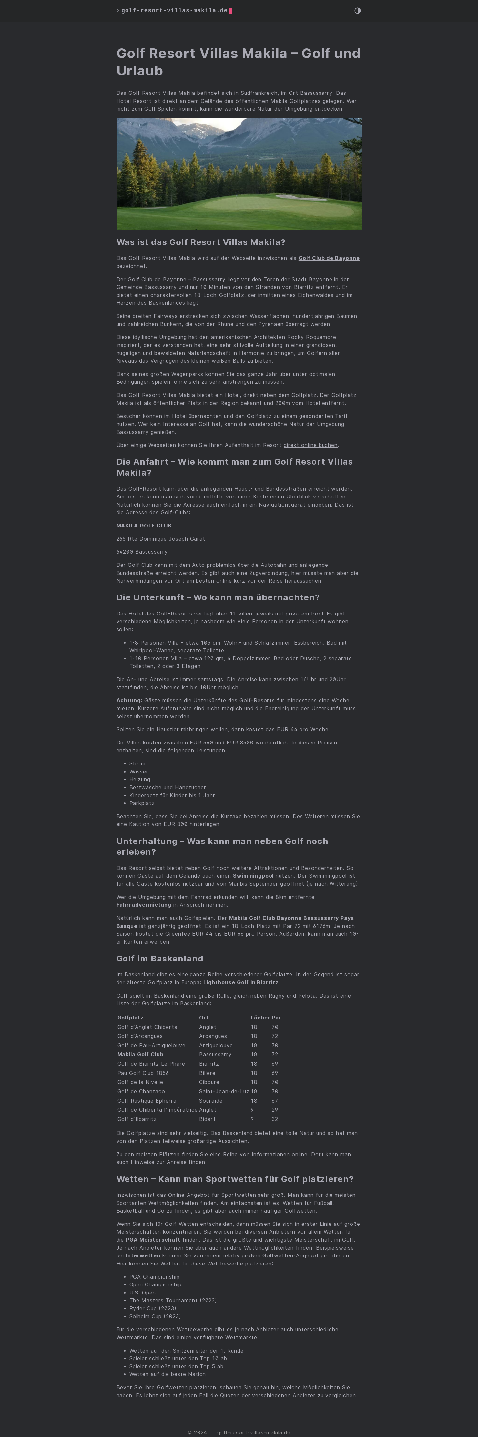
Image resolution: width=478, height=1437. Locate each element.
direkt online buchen (311, 445)
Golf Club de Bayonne (329, 258)
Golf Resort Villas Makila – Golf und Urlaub (239, 62)
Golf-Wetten (181, 1224)
